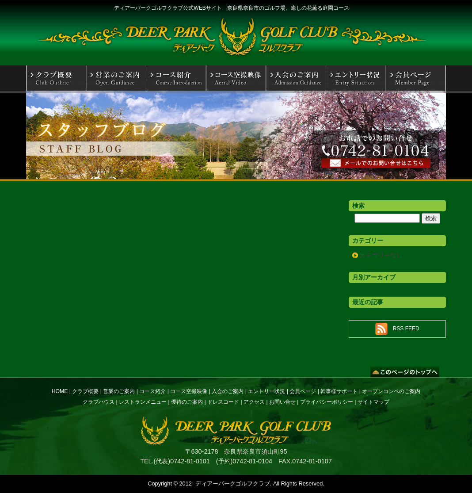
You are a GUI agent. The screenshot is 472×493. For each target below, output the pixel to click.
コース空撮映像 (188, 391)
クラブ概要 (85, 391)
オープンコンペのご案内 (391, 391)
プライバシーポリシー (326, 402)
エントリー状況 (266, 391)
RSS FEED (406, 328)
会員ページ (302, 391)
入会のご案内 (228, 391)
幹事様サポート (339, 391)
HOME (60, 391)
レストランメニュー (143, 402)
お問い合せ (282, 402)
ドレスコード (223, 402)
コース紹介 (152, 391)
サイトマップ (373, 402)
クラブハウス (98, 402)
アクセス (254, 402)
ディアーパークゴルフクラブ (232, 483)
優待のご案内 (187, 402)
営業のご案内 (119, 391)
